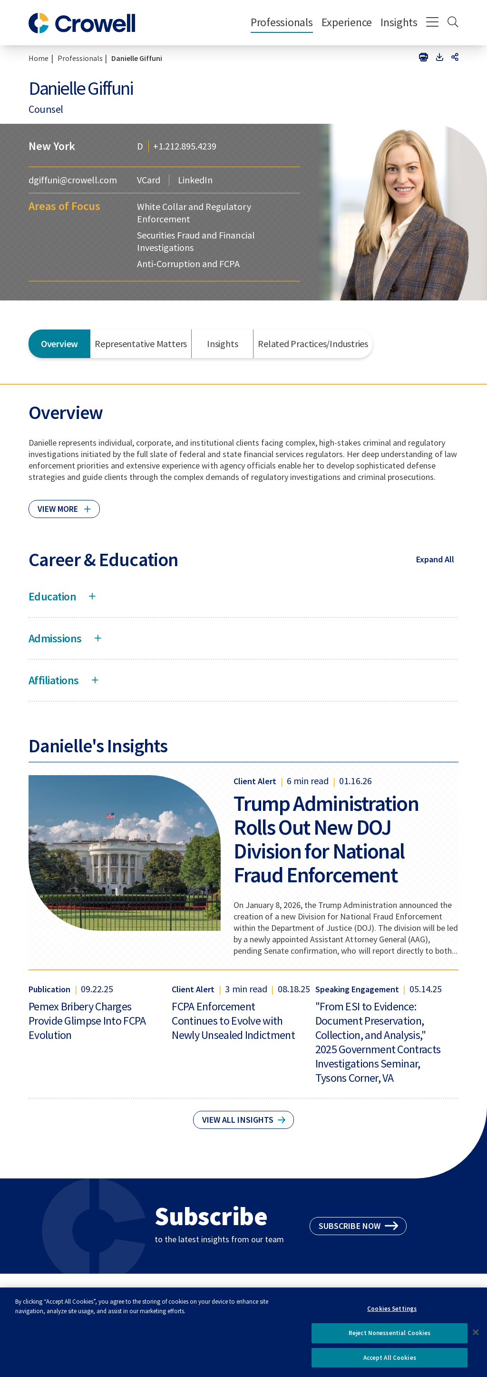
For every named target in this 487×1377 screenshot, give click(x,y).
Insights (399, 22)
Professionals (282, 22)
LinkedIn (195, 180)
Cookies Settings (392, 1313)
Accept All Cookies (389, 1362)
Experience (346, 22)
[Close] (475, 1336)
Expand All (435, 559)
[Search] (453, 23)
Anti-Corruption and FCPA (188, 263)
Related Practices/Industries (313, 343)
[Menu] (432, 23)
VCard (148, 180)
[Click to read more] (64, 504)
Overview (59, 343)
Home (39, 58)
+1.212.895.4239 (184, 146)
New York (52, 146)
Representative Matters (141, 343)
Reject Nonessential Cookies (390, 1337)
